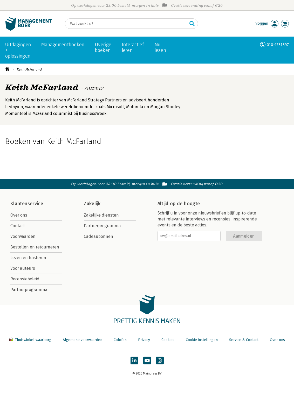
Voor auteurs (22, 268)
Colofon (120, 340)
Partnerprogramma (28, 289)
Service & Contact (243, 340)
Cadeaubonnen (98, 236)
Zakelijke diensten (101, 215)
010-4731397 (278, 44)
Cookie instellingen (202, 340)
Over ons (18, 215)
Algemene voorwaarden (82, 340)
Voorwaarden (23, 236)
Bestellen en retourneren (34, 247)
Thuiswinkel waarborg (30, 340)
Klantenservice (26, 203)
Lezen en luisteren (28, 257)
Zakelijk (92, 203)
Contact (17, 225)
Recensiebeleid (24, 278)
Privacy (144, 340)
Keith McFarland (29, 69)
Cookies (167, 340)
